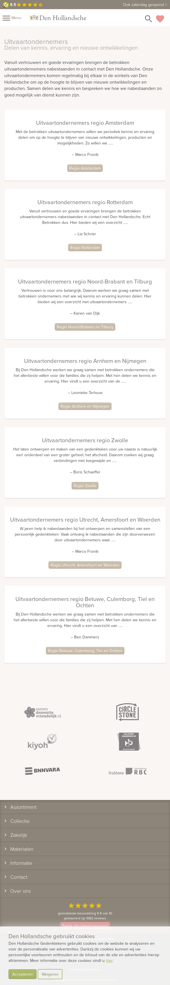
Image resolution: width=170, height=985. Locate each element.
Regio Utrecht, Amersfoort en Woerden (85, 565)
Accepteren (22, 974)
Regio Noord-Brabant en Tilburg (85, 327)
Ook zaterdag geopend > (145, 4)
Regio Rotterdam (85, 247)
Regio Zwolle (85, 486)
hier (109, 960)
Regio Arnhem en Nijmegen (85, 406)
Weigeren (50, 974)
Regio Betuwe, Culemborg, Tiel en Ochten (85, 651)
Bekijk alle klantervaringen (85, 925)
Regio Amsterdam (85, 168)
